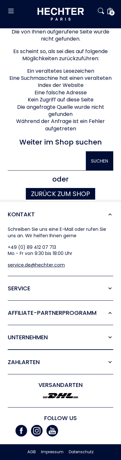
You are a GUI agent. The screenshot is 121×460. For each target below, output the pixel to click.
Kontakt (21, 214)
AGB (31, 452)
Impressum (52, 452)
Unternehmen (28, 337)
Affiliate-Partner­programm (52, 313)
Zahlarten (24, 362)
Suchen (99, 161)
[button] (22, 11)
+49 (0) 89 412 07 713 (32, 247)
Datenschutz (81, 452)
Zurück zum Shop (60, 193)
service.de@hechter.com (36, 265)
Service (19, 288)
